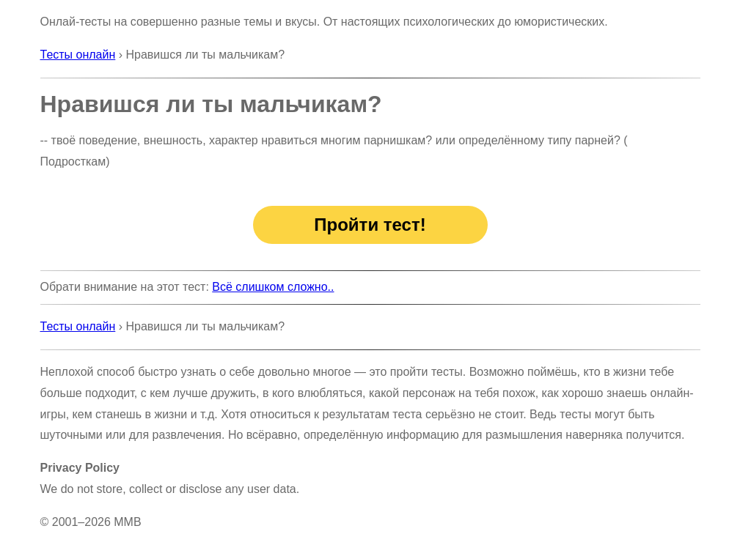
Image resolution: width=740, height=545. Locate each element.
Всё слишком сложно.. (273, 287)
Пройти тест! (369, 224)
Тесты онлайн (78, 54)
